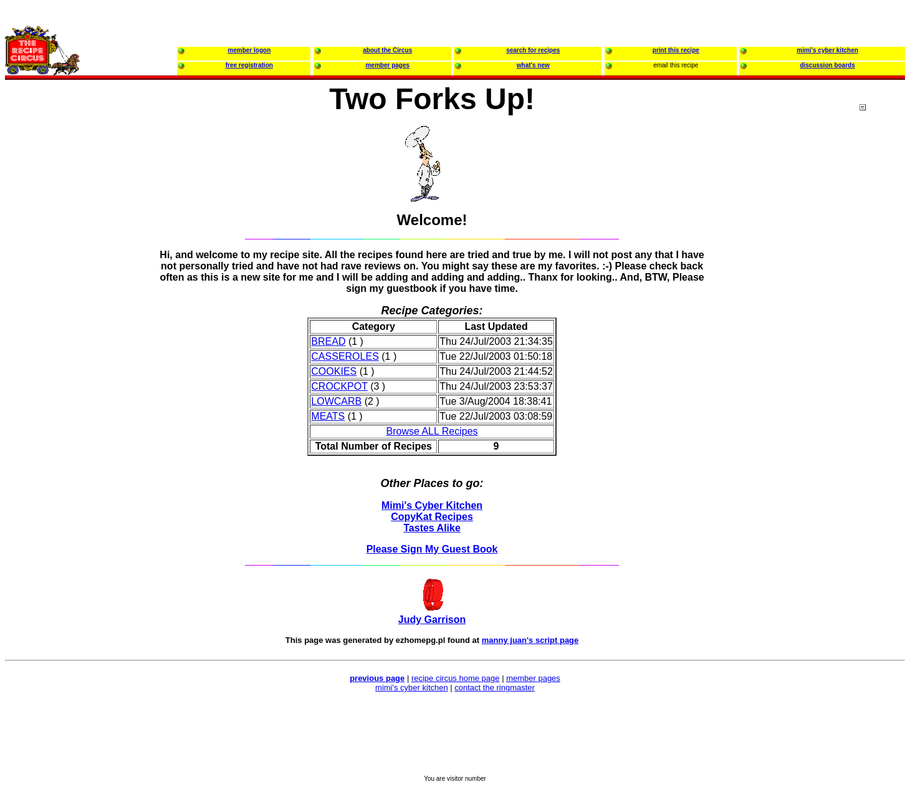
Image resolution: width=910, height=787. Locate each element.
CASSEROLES (344, 356)
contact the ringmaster (494, 687)
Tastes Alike (432, 528)
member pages (533, 678)
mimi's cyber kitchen (411, 687)
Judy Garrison (432, 619)
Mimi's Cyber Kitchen (431, 505)
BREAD (328, 341)
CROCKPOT (339, 386)
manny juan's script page (530, 640)
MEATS (328, 416)
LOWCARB (336, 401)
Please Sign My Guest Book (432, 549)
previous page (377, 678)
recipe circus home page (455, 678)
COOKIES (334, 371)
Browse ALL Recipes (432, 431)
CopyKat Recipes (432, 516)
